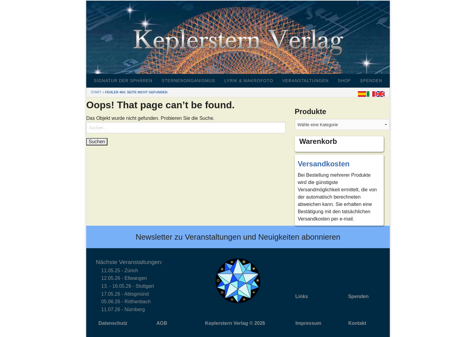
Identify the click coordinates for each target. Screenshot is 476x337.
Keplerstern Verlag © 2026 (235, 323)
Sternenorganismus (188, 80)
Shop (344, 80)
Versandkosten (324, 164)
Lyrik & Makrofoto (248, 80)
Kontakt (357, 323)
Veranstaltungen (305, 80)
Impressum (308, 323)
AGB (161, 323)
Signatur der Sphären (123, 80)
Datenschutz (112, 323)
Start (96, 92)
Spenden (371, 80)
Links (301, 296)
